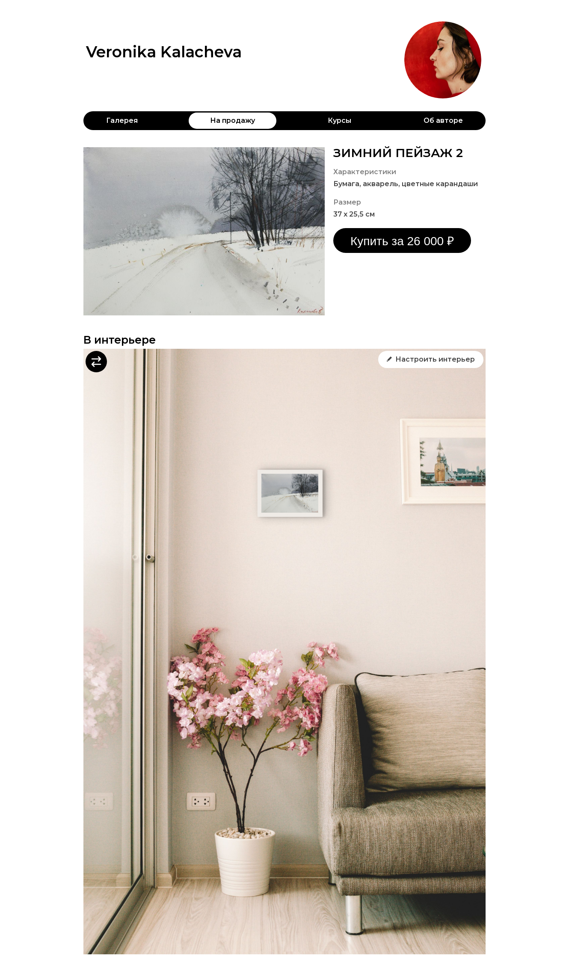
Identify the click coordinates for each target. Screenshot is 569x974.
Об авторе (443, 120)
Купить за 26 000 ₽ (402, 241)
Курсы (339, 120)
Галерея (122, 120)
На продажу (232, 120)
